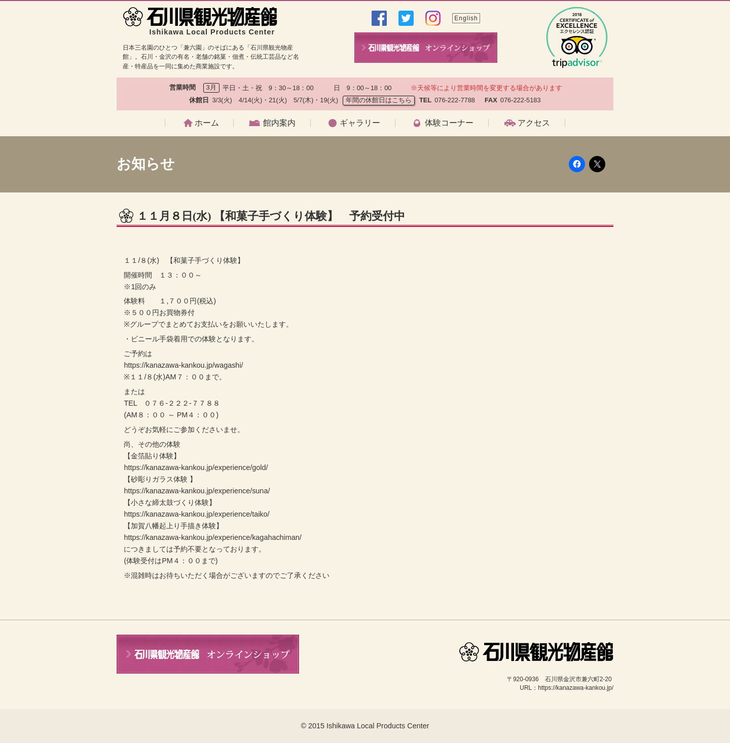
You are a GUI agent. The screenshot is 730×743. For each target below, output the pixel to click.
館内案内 (279, 123)
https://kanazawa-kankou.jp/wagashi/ (183, 365)
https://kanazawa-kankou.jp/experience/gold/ (196, 467)
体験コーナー (449, 123)
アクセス (534, 123)
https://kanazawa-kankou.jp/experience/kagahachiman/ (212, 537)
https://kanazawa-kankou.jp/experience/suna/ (197, 491)
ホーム (207, 123)
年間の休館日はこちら (379, 100)
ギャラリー (360, 123)
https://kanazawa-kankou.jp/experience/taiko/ (196, 514)
